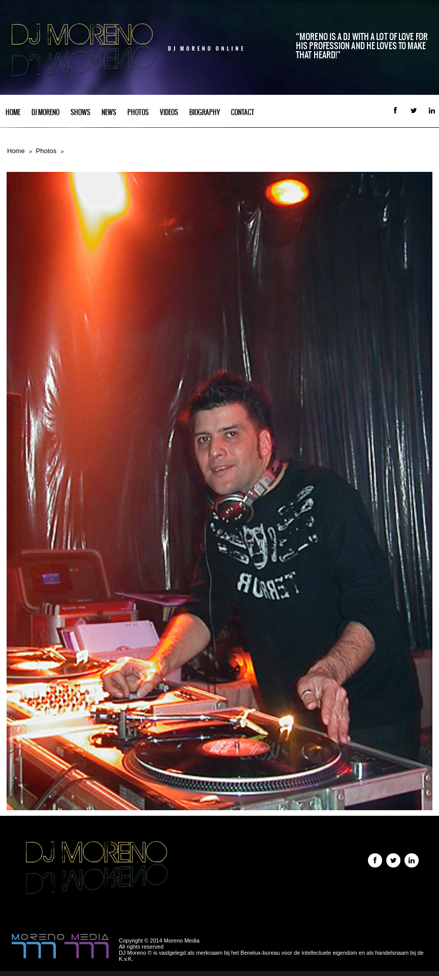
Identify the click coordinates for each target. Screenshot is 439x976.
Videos (169, 112)
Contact (242, 112)
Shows (80, 112)
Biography (204, 112)
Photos (138, 112)
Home (13, 112)
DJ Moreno (45, 112)
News (109, 112)
